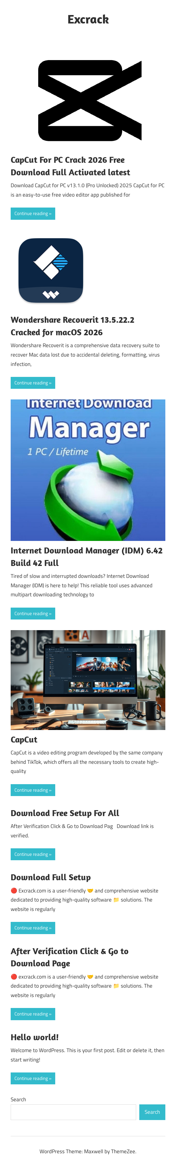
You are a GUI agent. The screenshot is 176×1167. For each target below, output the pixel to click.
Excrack (88, 19)
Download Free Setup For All (65, 812)
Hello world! (35, 1036)
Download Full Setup (51, 876)
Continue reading (31, 213)
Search (18, 1099)
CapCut (24, 739)
